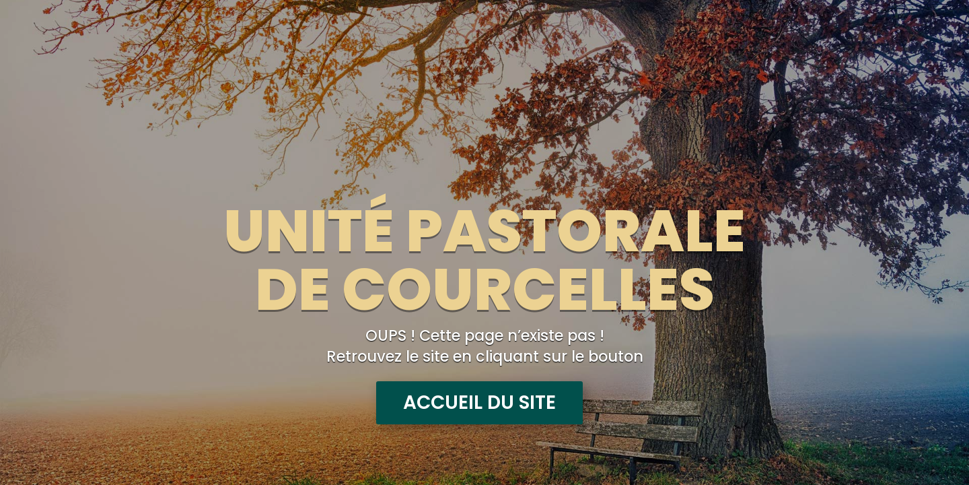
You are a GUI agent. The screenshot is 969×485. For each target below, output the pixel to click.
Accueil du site (479, 402)
